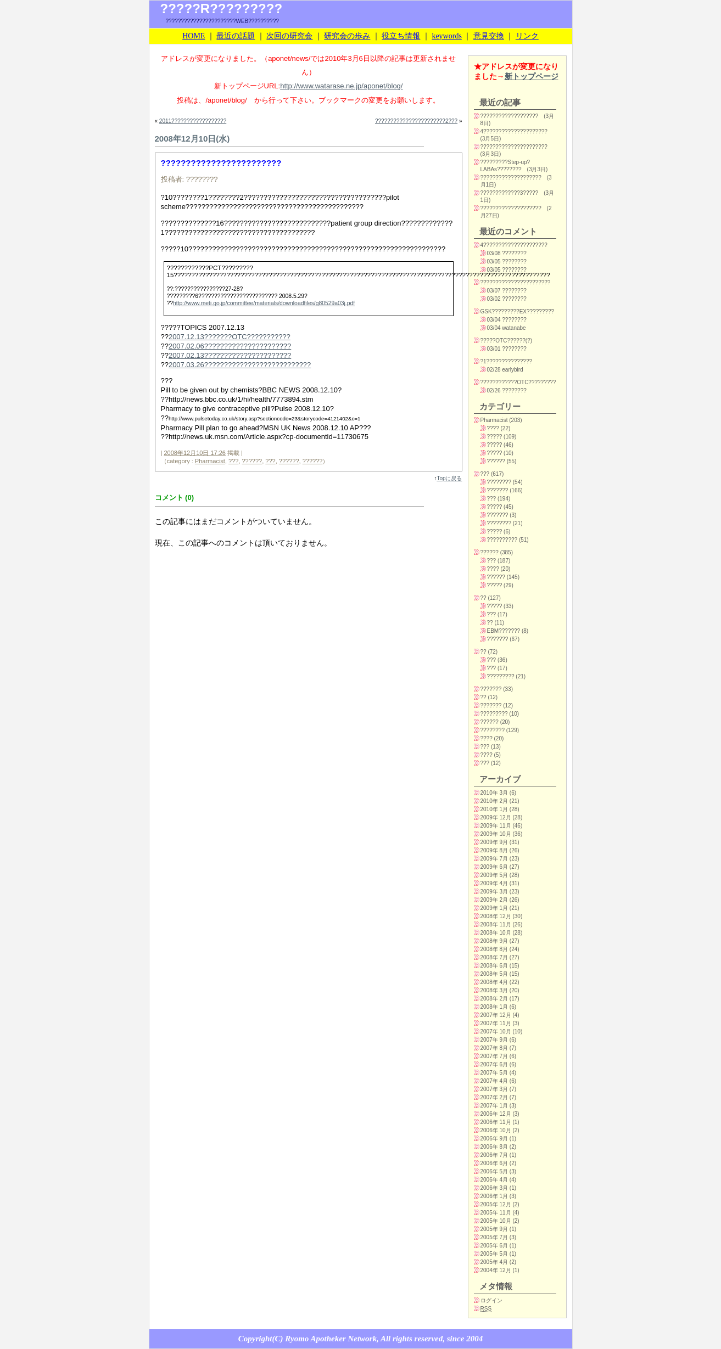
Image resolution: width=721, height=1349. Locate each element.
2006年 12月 (495, 1114)
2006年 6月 (494, 1163)
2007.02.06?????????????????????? (230, 346)
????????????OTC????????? (518, 382)
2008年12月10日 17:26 (195, 452)
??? (233, 461)
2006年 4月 (494, 1180)
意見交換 (488, 36)
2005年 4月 (494, 1262)
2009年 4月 (494, 883)
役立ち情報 (401, 36)
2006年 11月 (495, 1122)
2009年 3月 (494, 892)
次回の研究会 (289, 36)
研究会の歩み (347, 36)
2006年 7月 (494, 1155)
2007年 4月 (494, 1081)
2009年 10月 (495, 834)
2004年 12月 (495, 1270)
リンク (527, 36)
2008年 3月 (494, 990)
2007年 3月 (494, 1089)
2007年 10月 (495, 1031)
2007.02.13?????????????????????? (230, 355)
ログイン (491, 1300)
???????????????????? (510, 178)
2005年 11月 (495, 1213)
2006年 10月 (495, 1130)
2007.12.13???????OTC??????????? (229, 337)
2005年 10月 (495, 1221)
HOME (193, 36)
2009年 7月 (494, 859)
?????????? (502, 540)
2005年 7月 (494, 1237)
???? (493, 428)
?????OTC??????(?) (506, 341)
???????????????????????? (221, 162)
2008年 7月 (494, 957)
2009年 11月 (495, 826)
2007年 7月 (494, 1056)
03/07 (494, 291)
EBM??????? (504, 631)
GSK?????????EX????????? (517, 311)
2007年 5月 (494, 1073)
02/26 (494, 390)
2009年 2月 (494, 900)
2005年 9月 (494, 1229)
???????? (499, 482)
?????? (252, 461)
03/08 (494, 253)
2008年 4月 (494, 982)
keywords (446, 36)
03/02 (494, 299)
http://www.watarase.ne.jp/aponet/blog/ (341, 86)
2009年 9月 (494, 842)
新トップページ (531, 76)
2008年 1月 (494, 1007)
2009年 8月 (494, 850)
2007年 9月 (494, 1040)
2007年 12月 (495, 1015)
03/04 (494, 320)
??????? (497, 490)
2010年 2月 (494, 801)
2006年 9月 (494, 1139)
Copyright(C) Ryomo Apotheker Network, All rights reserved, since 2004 (360, 1338)
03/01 (494, 349)
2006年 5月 (494, 1171)
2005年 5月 (494, 1254)
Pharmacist (210, 461)
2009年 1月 (494, 908)
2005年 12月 (495, 1204)
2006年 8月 (494, 1147)
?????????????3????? (509, 193)
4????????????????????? (513, 131)
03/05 (494, 261)
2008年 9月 (494, 941)
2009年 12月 (495, 817)
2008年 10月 (495, 933)
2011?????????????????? (192, 121)
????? (494, 437)
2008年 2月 (494, 999)
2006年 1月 (494, 1196)
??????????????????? (509, 116)
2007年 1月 (494, 1106)
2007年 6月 (494, 1064)
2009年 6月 (494, 867)
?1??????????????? (506, 361)
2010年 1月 (494, 809)
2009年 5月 (494, 875)
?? (483, 598)
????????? (501, 676)
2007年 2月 (494, 1097)
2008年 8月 (494, 949)
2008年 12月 (495, 916)
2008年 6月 (494, 966)
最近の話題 (235, 36)
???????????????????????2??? (416, 121)
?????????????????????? (513, 147)
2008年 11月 (495, 924)
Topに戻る (449, 478)
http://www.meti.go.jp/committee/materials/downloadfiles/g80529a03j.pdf (264, 303)
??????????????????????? (515, 282)
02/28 (494, 370)
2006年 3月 (494, 1188)
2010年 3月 (494, 793)
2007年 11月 (495, 1023)
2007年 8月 (494, 1048)
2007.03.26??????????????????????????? (240, 365)
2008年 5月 (494, 974)
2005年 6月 (494, 1246)
